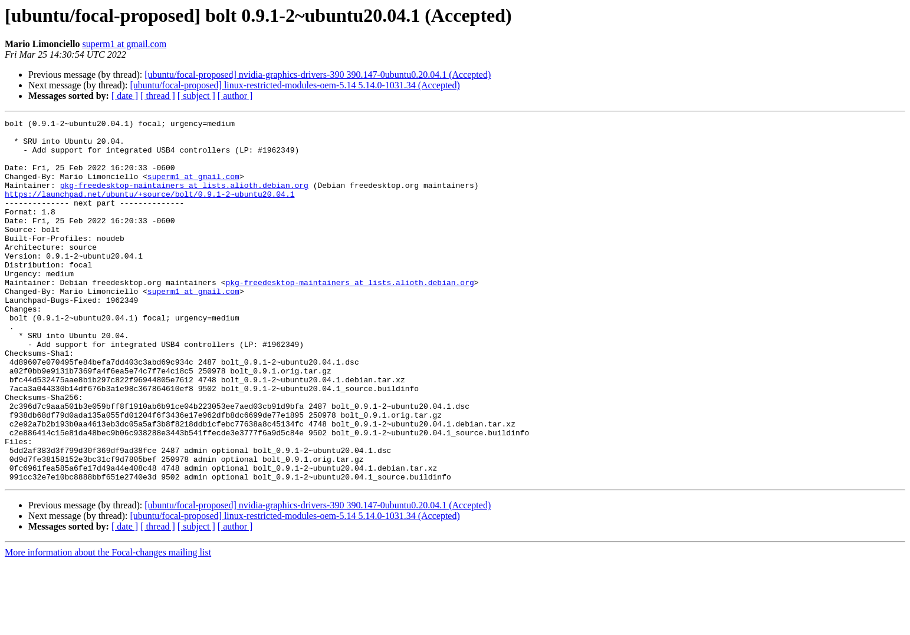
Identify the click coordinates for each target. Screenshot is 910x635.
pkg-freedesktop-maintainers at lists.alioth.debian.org (184, 199)
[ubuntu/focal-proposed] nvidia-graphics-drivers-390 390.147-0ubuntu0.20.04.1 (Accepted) (317, 75)
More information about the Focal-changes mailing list (108, 625)
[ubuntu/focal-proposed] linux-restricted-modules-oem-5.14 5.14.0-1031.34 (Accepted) (294, 85)
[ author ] (235, 96)
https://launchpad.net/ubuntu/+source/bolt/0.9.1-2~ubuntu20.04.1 (149, 209)
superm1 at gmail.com (125, 44)
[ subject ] (196, 96)
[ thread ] (157, 96)
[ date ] (124, 96)
